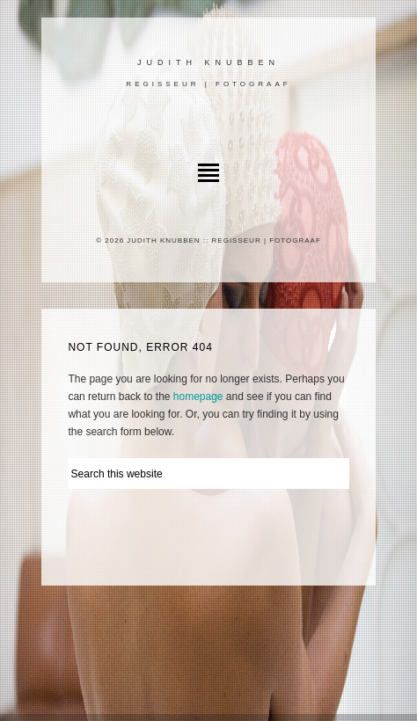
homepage (198, 396)
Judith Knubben (208, 62)
